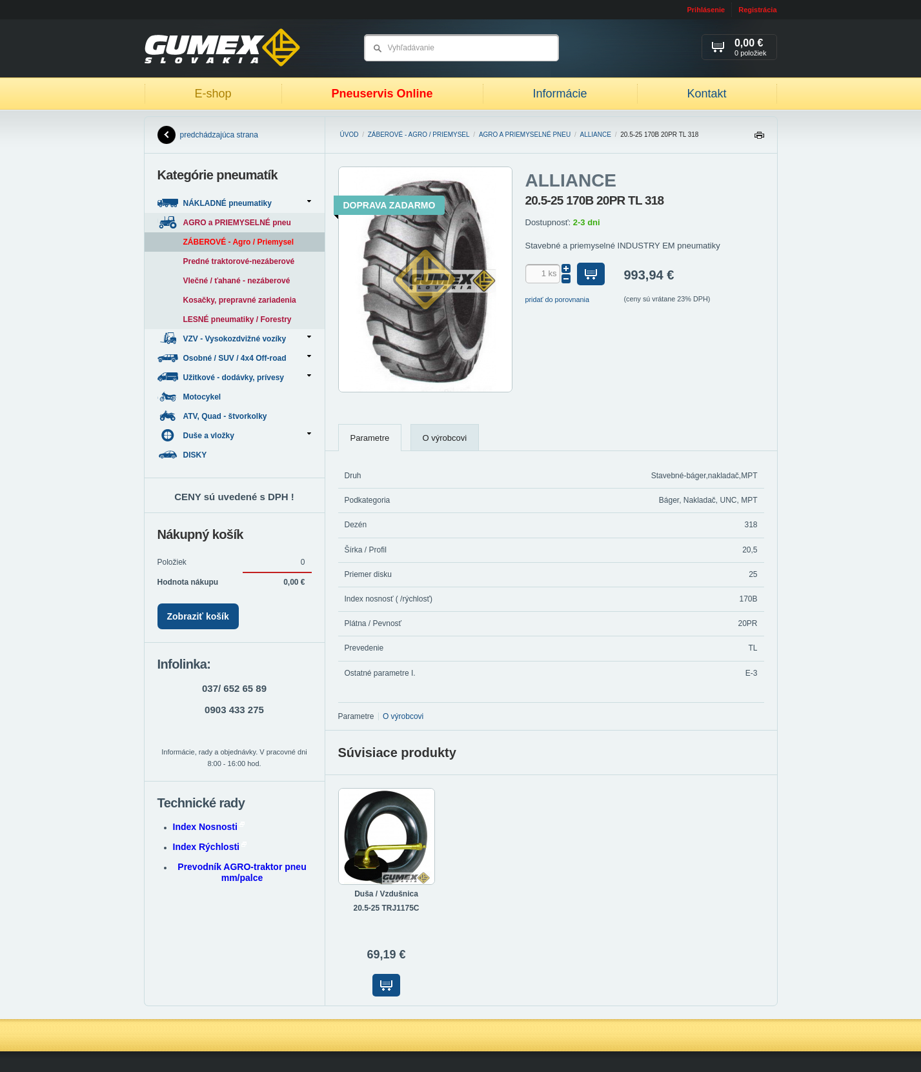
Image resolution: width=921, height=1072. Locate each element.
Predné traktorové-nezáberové (239, 261)
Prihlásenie (706, 10)
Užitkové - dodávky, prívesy (234, 377)
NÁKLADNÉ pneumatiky (234, 203)
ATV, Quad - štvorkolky (213, 416)
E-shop (212, 93)
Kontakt (706, 93)
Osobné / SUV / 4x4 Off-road (234, 358)
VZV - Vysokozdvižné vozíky (234, 338)
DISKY (183, 455)
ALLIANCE (595, 134)
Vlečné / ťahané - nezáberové (236, 280)
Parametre (370, 438)
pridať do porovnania (557, 299)
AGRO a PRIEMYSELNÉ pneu (525, 134)
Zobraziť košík (198, 616)
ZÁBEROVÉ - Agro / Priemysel (419, 134)
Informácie (559, 93)
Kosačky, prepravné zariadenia (239, 300)
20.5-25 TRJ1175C (386, 908)
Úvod (349, 134)
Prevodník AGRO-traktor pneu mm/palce (241, 872)
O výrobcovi (445, 438)
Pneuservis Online (381, 93)
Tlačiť (759, 138)
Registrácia (757, 10)
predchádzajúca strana (207, 135)
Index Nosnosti (209, 827)
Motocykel (190, 396)
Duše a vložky (234, 435)
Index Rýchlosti (210, 847)
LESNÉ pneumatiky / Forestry (237, 319)
